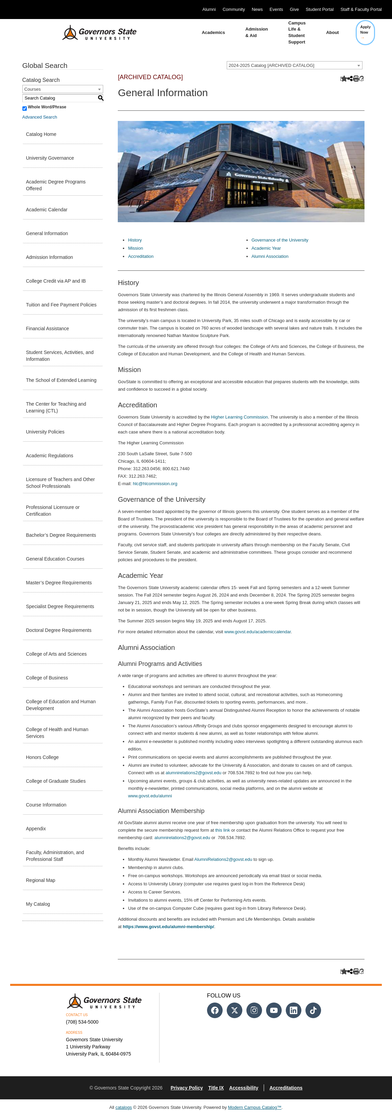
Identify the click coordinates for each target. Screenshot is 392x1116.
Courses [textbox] (32, 89)
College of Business (47, 677)
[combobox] (294, 65)
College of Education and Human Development (61, 705)
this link (222, 830)
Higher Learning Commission (239, 417)
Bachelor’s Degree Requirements (61, 535)
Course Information (46, 805)
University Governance (50, 158)
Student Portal (320, 9)
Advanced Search (39, 117)
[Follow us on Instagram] (254, 1010)
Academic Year (266, 248)
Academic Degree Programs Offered (56, 185)
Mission (135, 248)
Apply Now (365, 32)
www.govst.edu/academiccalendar (257, 631)
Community (234, 9)
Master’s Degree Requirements (59, 582)
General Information (47, 233)
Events (276, 9)
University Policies (45, 432)
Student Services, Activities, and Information (60, 356)
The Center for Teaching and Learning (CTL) (56, 407)
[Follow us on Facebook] (215, 1010)
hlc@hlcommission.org (155, 483)
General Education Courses (55, 559)
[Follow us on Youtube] (274, 1010)
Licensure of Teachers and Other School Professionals (60, 483)
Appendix (36, 828)
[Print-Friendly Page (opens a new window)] (355, 79)
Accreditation (140, 256)
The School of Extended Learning (61, 380)
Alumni (209, 9)
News (257, 9)
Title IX (216, 1088)
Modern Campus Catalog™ (255, 1107)
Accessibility (243, 1088)
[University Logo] (94, 32)
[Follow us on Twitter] (234, 1010)
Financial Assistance (47, 328)
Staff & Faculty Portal (361, 9)
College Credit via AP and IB (56, 281)
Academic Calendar (47, 209)
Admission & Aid (256, 32)
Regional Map (40, 880)
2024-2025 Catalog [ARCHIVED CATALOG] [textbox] (271, 65)
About (332, 32)
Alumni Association (269, 256)
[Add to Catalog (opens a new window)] (342, 79)
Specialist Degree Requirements (60, 606)
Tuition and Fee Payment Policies (61, 304)
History (135, 240)
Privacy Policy (187, 1088)
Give (294, 9)
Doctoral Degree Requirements (59, 630)
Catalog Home (41, 134)
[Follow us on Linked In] (293, 1010)
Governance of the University (280, 240)
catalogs (123, 1107)
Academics (213, 32)
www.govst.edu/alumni (150, 795)
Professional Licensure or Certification (53, 510)
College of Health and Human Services (57, 733)
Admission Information (49, 257)
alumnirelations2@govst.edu (193, 772)
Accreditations (285, 1088)
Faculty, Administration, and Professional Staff (55, 856)
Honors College (42, 757)
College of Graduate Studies (56, 781)
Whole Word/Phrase (47, 107)
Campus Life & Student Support (297, 32)
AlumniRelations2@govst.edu (223, 859)
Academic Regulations (49, 455)
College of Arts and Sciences (56, 654)
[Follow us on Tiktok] (313, 1010)
